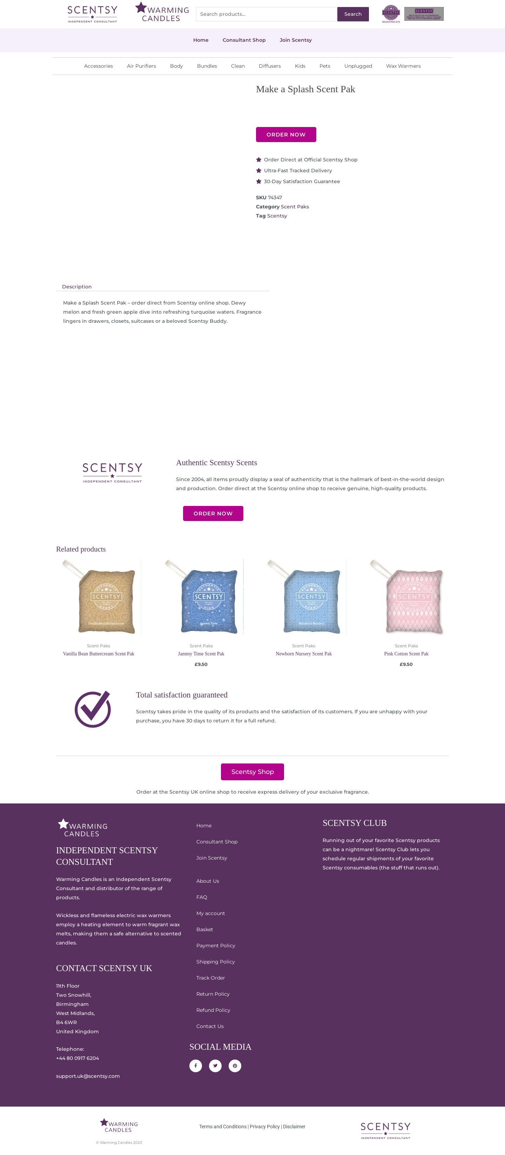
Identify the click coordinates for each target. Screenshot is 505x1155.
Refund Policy (213, 1010)
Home (201, 40)
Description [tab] (77, 286)
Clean (238, 66)
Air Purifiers (141, 66)
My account (210, 913)
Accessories (98, 66)
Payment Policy (215, 945)
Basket (204, 929)
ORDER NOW (286, 134)
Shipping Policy (215, 962)
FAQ (201, 897)
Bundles (207, 66)
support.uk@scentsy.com (88, 1076)
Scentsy (277, 216)
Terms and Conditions (223, 1126)
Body (176, 66)
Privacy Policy (265, 1126)
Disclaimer (294, 1126)
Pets (324, 66)
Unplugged (358, 66)
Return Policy (213, 994)
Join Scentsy (296, 40)
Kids (300, 66)
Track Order (210, 978)
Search (353, 14)
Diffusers (270, 66)
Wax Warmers (403, 66)
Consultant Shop (244, 40)
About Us (207, 881)
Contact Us (210, 1026)
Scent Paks (295, 206)
